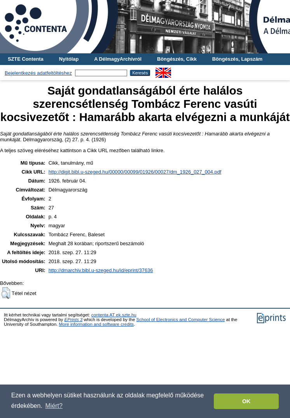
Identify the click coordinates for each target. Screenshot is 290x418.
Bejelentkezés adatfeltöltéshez (38, 73)
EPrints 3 (74, 319)
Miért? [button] (54, 405)
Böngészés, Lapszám (237, 59)
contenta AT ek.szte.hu (113, 315)
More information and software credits (96, 324)
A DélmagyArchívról (118, 59)
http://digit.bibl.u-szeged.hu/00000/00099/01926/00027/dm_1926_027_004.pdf (135, 172)
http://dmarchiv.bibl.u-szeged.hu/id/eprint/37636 (101, 270)
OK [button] (246, 401)
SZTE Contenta (26, 59)
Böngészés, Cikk (177, 59)
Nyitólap (69, 59)
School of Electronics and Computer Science (180, 319)
